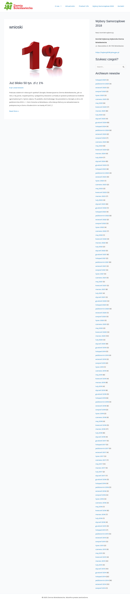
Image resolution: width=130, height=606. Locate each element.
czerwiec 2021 (100, 278)
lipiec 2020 (99, 320)
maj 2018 (99, 421)
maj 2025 (99, 103)
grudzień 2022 (101, 208)
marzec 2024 (100, 153)
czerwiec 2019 (100, 371)
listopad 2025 (100, 80)
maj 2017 (98, 464)
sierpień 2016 (100, 495)
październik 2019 (102, 355)
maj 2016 (99, 507)
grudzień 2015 (100, 526)
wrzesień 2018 (100, 406)
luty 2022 (99, 247)
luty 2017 (98, 472)
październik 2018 (102, 402)
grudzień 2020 (101, 301)
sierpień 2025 (100, 91)
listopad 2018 (100, 398)
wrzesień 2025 (100, 88)
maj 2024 (99, 146)
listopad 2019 (100, 351)
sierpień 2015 (100, 541)
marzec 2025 (100, 111)
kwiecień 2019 (100, 379)
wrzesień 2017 (100, 452)
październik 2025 (102, 84)
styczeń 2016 (100, 522)
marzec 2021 (100, 289)
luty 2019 (98, 386)
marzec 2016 (100, 514)
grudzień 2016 (100, 479)
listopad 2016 (100, 483)
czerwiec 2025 (100, 99)
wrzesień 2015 (100, 538)
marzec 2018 (100, 429)
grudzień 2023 (101, 165)
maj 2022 (99, 235)
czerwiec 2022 (100, 231)
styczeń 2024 (100, 161)
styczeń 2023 (100, 204)
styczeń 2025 (100, 119)
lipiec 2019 (99, 367)
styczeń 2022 (100, 251)
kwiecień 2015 (100, 557)
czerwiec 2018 (100, 417)
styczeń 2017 (100, 476)
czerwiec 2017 (100, 460)
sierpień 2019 (100, 363)
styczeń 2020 (100, 344)
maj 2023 (99, 188)
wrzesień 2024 (100, 134)
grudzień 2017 (100, 441)
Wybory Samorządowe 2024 (103, 6)
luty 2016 (98, 518)
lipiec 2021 (99, 274)
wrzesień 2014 (100, 584)
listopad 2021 (100, 258)
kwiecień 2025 (101, 107)
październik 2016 (102, 487)
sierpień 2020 (100, 316)
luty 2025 (99, 115)
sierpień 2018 (100, 410)
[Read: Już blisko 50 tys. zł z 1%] (42, 59)
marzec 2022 (100, 243)
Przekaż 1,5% (85, 6)
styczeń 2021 (100, 297)
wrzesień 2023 (101, 177)
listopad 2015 (100, 530)
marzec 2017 (100, 468)
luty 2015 (98, 565)
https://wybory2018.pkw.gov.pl (107, 52)
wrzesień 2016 (100, 491)
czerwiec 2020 (101, 324)
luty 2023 (99, 200)
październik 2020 (102, 309)
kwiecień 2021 (100, 285)
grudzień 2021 (100, 254)
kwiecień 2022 (101, 239)
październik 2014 (102, 580)
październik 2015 (102, 534)
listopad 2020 (100, 305)
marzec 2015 (100, 561)
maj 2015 (98, 553)
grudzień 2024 (101, 122)
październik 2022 (102, 216)
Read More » (14, 111)
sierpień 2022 (100, 223)
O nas (60, 6)
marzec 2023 (100, 196)
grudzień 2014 (100, 573)
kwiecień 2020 (101, 332)
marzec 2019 (100, 382)
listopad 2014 (100, 576)
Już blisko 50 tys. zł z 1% (26, 83)
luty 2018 (98, 433)
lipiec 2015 (99, 545)
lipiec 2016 (99, 499)
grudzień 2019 (100, 348)
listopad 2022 (100, 212)
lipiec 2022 (99, 227)
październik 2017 (102, 448)
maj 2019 (98, 375)
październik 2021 (102, 262)
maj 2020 (99, 328)
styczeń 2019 (100, 390)
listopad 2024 (100, 126)
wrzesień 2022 (100, 220)
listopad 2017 (100, 444)
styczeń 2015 (100, 569)
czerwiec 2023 (101, 185)
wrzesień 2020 (101, 313)
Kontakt (121, 6)
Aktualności (72, 6)
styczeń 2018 (100, 437)
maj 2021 (98, 282)
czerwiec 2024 (100, 142)
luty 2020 (99, 340)
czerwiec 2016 (100, 503)
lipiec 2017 (99, 456)
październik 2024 (102, 130)
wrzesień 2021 (100, 266)
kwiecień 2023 (101, 192)
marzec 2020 (100, 336)
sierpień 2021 (100, 270)
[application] (62, 6)
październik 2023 (102, 173)
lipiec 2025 (99, 95)
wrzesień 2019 (100, 359)
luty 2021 (98, 293)
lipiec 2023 (99, 181)
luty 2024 (99, 157)
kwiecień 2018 (100, 425)
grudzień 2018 (100, 394)
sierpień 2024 (100, 138)
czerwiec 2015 (100, 549)
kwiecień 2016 (100, 510)
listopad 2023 (100, 169)
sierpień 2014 (100, 588)
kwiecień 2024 (101, 150)
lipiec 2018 (99, 413)
